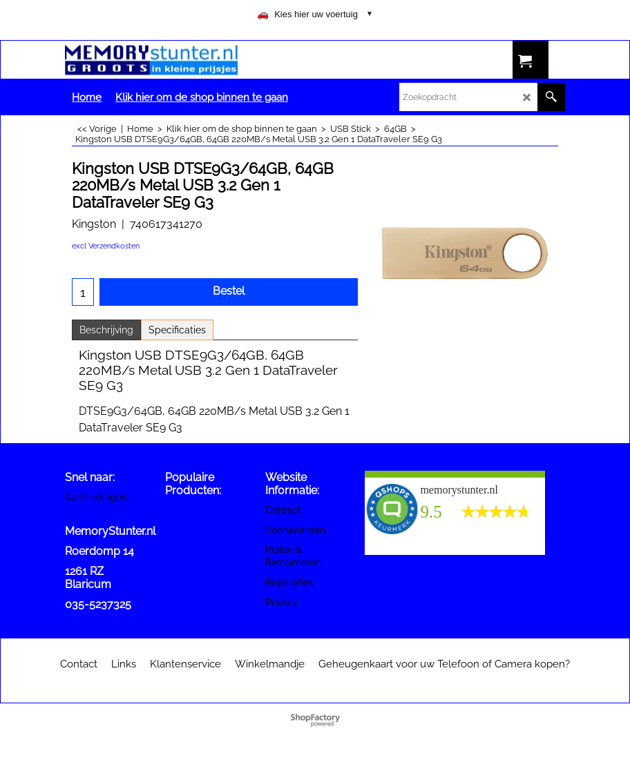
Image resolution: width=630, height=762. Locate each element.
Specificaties (177, 329)
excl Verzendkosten (106, 246)
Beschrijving (106, 329)
